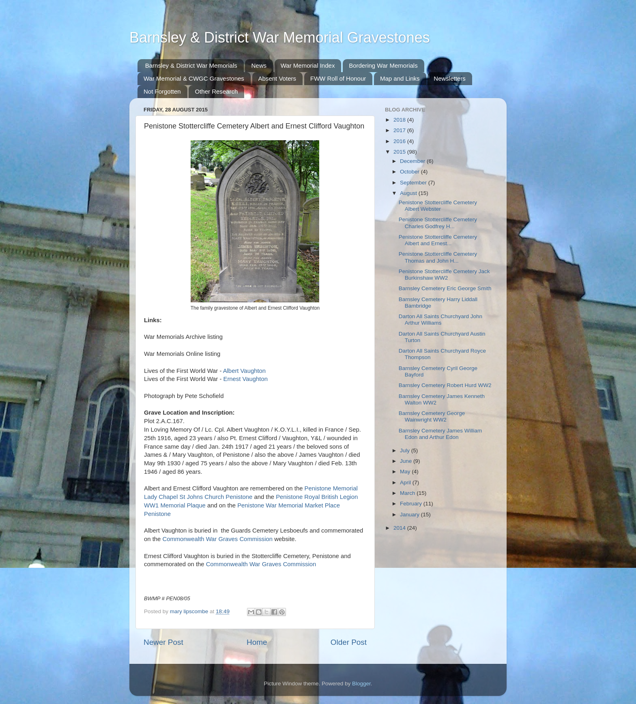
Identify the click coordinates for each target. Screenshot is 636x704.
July (405, 450)
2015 (400, 152)
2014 (400, 528)
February (411, 504)
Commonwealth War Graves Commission (217, 539)
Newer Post (163, 642)
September (414, 183)
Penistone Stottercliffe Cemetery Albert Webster (438, 205)
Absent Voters (277, 78)
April (406, 482)
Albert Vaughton (244, 371)
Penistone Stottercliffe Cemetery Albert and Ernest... (438, 240)
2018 (400, 120)
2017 (400, 130)
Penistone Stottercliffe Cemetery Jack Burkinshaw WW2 (444, 274)
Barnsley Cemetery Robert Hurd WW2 (445, 385)
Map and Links (400, 78)
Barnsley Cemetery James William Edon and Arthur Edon (440, 434)
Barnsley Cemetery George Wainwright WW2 (432, 416)
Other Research (216, 91)
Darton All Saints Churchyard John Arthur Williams (440, 319)
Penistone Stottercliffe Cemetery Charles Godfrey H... (438, 222)
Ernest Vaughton (245, 379)
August (409, 193)
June (406, 461)
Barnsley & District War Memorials (191, 65)
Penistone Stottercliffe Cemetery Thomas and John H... (438, 257)
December (413, 161)
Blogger (361, 683)
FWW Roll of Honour (338, 78)
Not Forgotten (162, 91)
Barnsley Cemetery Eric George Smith (445, 288)
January (410, 514)
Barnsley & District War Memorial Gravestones (279, 37)
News (258, 65)
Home (257, 642)
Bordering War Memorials (383, 65)
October (410, 172)
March (408, 493)
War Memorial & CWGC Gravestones (194, 78)
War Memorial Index (308, 65)
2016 (400, 141)
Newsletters (449, 78)
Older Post (349, 642)
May (406, 472)
